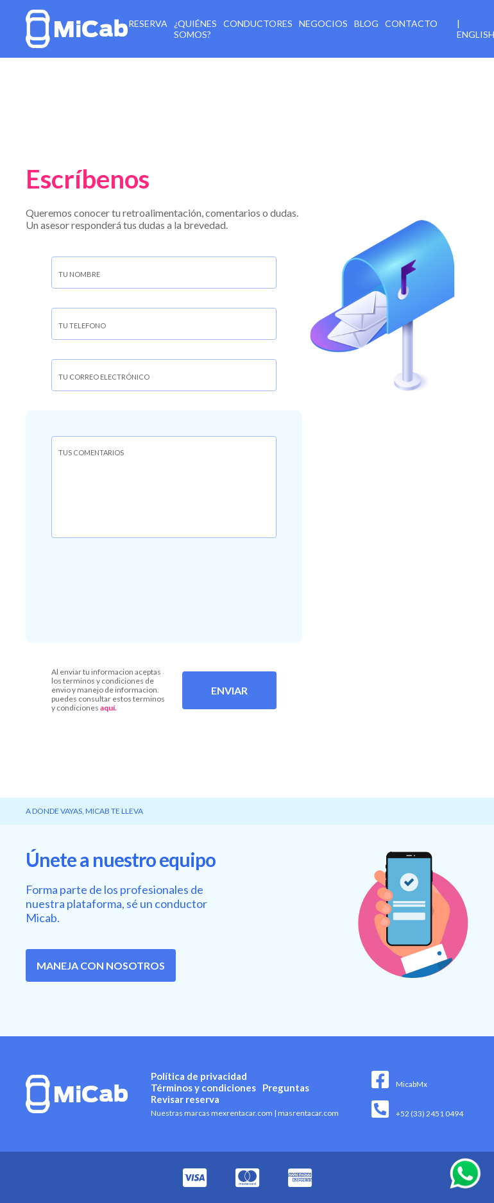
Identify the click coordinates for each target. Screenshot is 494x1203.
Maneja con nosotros (101, 965)
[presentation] (158, 586)
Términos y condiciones (203, 1087)
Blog (366, 23)
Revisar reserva (185, 1099)
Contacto (411, 23)
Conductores (258, 23)
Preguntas (285, 1087)
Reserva (147, 23)
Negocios (323, 23)
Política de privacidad (199, 1076)
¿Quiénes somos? (195, 29)
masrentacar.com (306, 1113)
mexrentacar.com (242, 1113)
